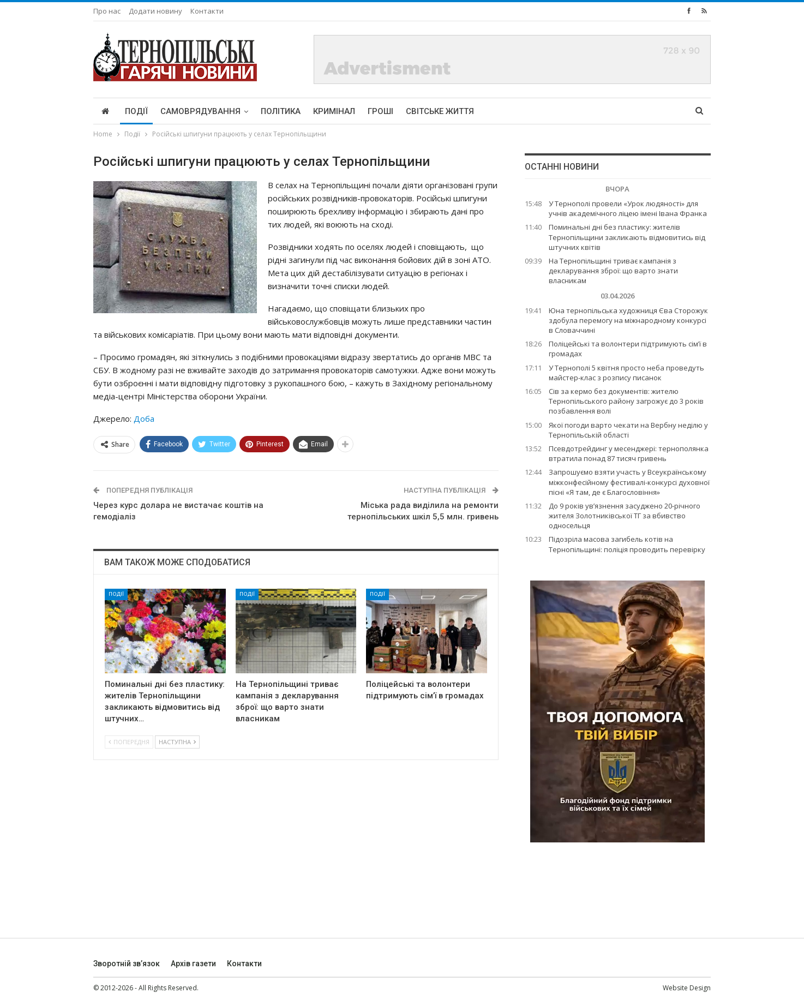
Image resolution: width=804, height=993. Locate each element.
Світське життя (440, 111)
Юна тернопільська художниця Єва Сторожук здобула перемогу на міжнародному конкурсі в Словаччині (628, 320)
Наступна (177, 742)
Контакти (207, 11)
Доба (144, 418)
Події (136, 111)
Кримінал (334, 111)
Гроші (380, 111)
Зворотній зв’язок (126, 963)
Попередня (129, 742)
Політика (281, 111)
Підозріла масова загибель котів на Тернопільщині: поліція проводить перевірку (627, 544)
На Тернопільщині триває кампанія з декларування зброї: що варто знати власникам (613, 270)
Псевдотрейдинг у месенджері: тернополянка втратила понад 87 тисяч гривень (629, 453)
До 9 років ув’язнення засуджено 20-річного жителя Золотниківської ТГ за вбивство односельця (624, 515)
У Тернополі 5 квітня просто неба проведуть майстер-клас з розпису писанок (626, 372)
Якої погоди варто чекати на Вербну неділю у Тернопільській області (628, 430)
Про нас (107, 11)
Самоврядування (200, 111)
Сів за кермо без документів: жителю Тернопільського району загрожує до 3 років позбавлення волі (626, 401)
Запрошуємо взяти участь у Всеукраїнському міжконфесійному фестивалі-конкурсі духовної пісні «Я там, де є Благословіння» (629, 481)
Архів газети (193, 963)
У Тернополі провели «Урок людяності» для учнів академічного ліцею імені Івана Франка (628, 208)
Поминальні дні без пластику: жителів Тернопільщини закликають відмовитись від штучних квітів (627, 237)
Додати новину (155, 11)
